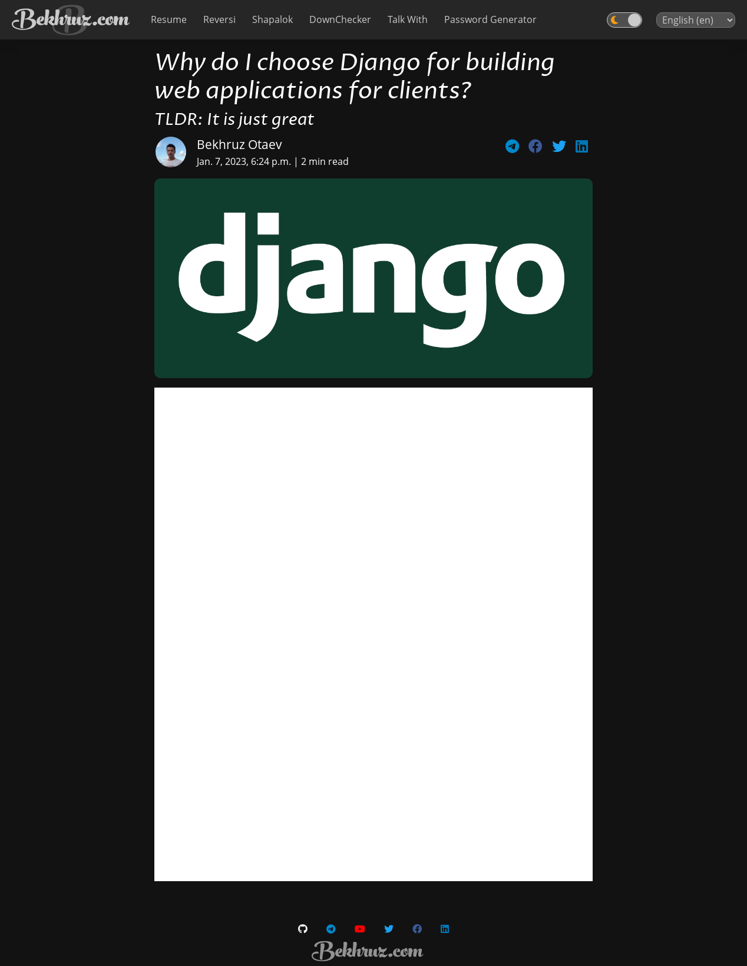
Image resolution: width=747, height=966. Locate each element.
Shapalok (272, 19)
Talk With (408, 19)
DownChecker (340, 19)
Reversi (219, 19)
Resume (169, 19)
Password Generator (490, 19)
